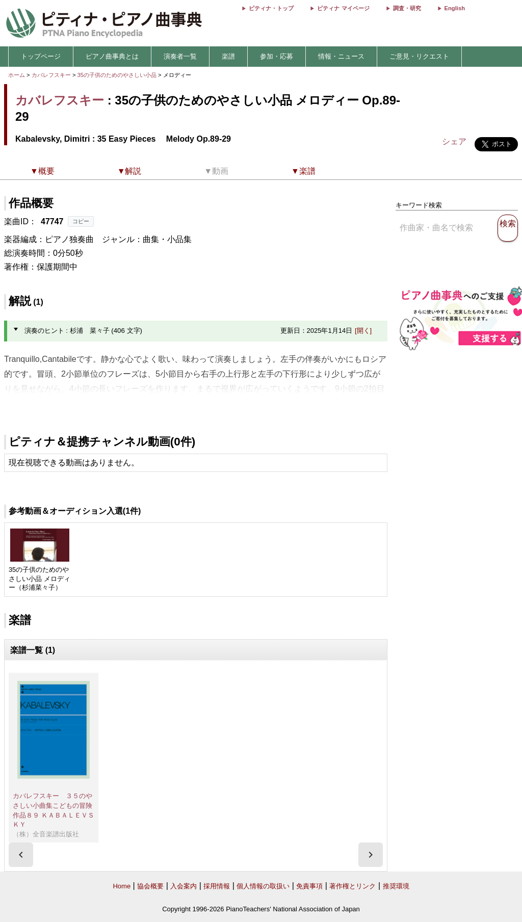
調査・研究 (407, 8)
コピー (80, 221)
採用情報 (216, 886)
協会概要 (150, 886)
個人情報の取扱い (263, 886)
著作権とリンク (352, 886)
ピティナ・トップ (271, 8)
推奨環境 (396, 886)
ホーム (16, 75)
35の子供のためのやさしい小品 (118, 75)
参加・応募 (276, 56)
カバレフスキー (51, 75)
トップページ (41, 56)
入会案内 (183, 886)
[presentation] (21, 854)
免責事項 (309, 886)
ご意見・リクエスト (419, 56)
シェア (454, 141)
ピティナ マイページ (343, 8)
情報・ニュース (341, 56)
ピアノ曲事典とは (112, 56)
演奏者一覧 (180, 56)
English (455, 8)
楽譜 (228, 56)
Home (121, 886)
